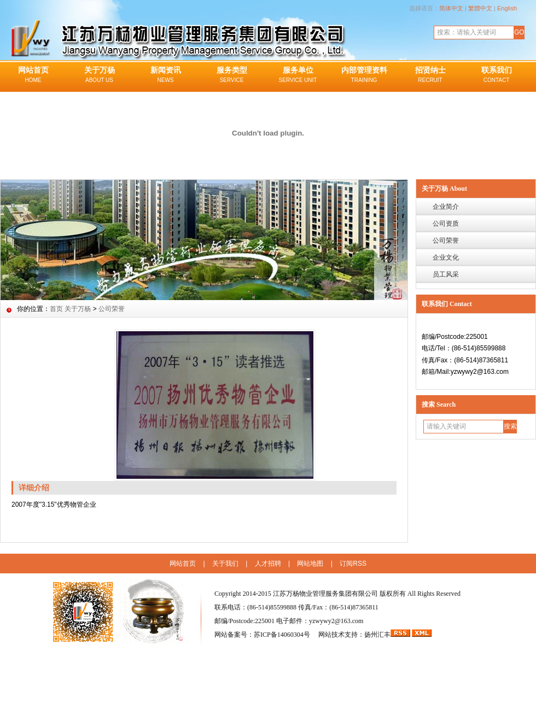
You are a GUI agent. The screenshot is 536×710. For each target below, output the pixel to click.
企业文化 (446, 257)
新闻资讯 (165, 75)
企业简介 (446, 206)
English (507, 8)
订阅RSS (353, 563)
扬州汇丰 (377, 634)
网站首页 (33, 75)
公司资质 (446, 223)
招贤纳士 (430, 75)
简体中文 (451, 8)
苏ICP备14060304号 (283, 634)
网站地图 (310, 563)
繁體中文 (480, 8)
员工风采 (446, 274)
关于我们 (225, 563)
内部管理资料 (364, 75)
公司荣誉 (446, 240)
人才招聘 (268, 563)
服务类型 (231, 75)
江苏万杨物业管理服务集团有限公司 (325, 593)
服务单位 (297, 75)
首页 (56, 309)
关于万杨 (99, 75)
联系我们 (496, 75)
